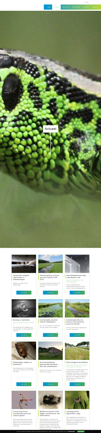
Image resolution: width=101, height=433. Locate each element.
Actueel (56, 7)
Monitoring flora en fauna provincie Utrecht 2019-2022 (49, 277)
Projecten (65, 7)
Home (48, 7)
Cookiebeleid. (71, 431)
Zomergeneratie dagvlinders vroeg (73, 412)
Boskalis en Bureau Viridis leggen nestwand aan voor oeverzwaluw (50, 412)
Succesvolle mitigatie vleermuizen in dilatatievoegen (21, 277)
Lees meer (24, 292)
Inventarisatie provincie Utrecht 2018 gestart (49, 321)
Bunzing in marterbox (21, 319)
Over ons (86, 7)
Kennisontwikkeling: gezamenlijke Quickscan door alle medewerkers (49, 364)
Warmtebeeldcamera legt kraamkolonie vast (76, 276)
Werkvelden (76, 7)
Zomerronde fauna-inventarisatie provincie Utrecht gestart (22, 413)
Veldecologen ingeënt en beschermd (22, 363)
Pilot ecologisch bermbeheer (77, 362)
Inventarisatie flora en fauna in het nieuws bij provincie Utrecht (75, 321)
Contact (95, 7)
